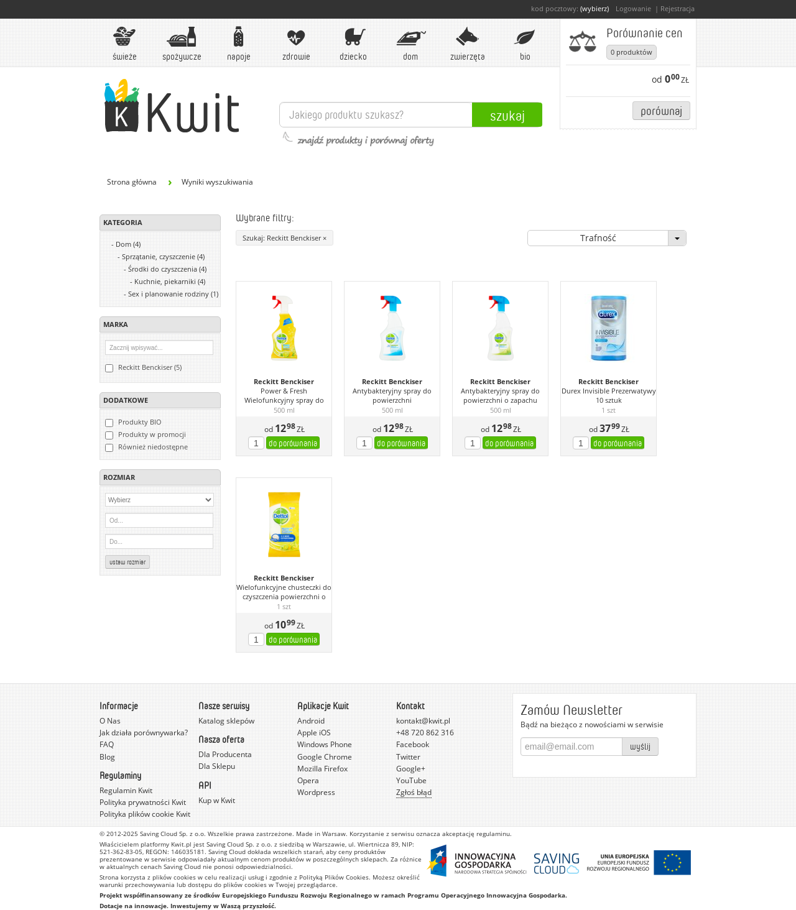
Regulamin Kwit (126, 790)
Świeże (124, 43)
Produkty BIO (133, 422)
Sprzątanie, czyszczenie (163, 256)
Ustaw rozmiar (127, 562)
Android (311, 720)
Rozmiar (119, 477)
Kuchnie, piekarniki (169, 281)
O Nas (110, 720)
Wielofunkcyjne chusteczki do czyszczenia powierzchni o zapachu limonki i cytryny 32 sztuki (283, 592)
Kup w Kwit (216, 800)
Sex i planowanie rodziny (173, 293)
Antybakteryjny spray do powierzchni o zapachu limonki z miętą (500, 396)
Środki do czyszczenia (167, 268)
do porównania (293, 443)
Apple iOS (314, 732)
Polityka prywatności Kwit (143, 802)
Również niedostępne (146, 447)
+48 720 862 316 (425, 732)
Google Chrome (324, 756)
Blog (107, 756)
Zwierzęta (467, 43)
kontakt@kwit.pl (423, 720)
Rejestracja (677, 8)
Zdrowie (296, 43)
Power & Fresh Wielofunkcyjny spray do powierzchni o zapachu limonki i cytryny (284, 396)
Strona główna (132, 182)
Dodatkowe (125, 400)
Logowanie (633, 8)
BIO (524, 43)
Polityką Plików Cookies (334, 877)
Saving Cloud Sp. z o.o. (173, 833)
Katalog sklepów (226, 720)
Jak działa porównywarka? (144, 732)
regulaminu (493, 833)
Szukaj (507, 115)
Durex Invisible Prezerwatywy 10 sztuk (609, 396)
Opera (308, 780)
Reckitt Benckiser (284, 381)
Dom (410, 43)
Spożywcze (181, 43)
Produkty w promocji (145, 434)
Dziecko (353, 43)
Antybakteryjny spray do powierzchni (392, 396)
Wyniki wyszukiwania (217, 182)
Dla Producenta (225, 754)
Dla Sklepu (216, 766)
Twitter (408, 756)
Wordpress (316, 792)
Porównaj (661, 110)
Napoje (238, 43)
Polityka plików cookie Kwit (145, 814)
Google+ (410, 768)
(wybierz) (594, 8)
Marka (115, 324)
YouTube (411, 780)
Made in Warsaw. (322, 833)
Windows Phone (324, 744)
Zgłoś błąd (414, 792)
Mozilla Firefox (322, 768)
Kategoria (122, 222)
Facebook (412, 744)
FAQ (107, 744)
